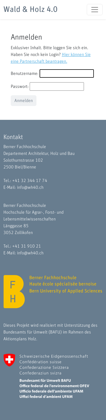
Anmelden (23, 100)
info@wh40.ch (30, 187)
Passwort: (20, 86)
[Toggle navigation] (95, 9)
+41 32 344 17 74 (29, 180)
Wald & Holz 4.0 (30, 10)
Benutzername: (24, 73)
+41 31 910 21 (26, 246)
